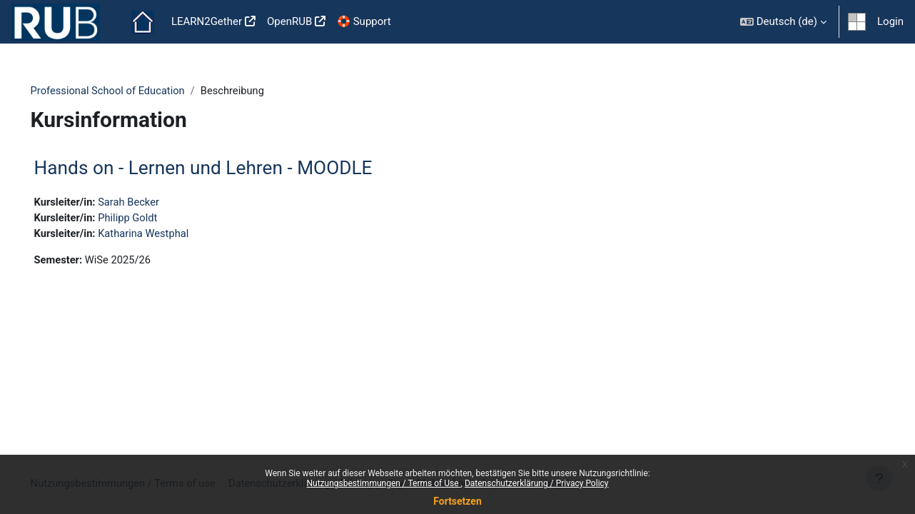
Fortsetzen (457, 501)
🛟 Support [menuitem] (363, 21)
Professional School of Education (129, 90)
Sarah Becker (151, 202)
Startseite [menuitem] (143, 22)
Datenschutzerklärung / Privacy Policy (537, 483)
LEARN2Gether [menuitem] (206, 21)
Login (890, 21)
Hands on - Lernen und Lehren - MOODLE (223, 168)
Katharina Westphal (166, 234)
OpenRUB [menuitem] (289, 21)
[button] (783, 22)
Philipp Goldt (150, 218)
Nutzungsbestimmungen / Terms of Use (383, 483)
